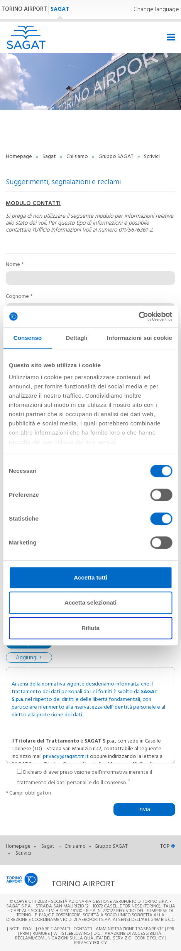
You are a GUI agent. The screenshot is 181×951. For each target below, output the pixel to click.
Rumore (41, 934)
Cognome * (19, 297)
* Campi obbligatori (28, 793)
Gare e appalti (54, 929)
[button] (71, 879)
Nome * (15, 265)
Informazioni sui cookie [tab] (139, 337)
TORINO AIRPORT (24, 9)
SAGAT (60, 9)
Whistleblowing (71, 934)
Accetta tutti (90, 577)
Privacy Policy (90, 943)
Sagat (49, 156)
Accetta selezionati (90, 602)
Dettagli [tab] (77, 337)
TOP (167, 846)
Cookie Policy (149, 938)
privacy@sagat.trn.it (66, 756)
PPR (170, 929)
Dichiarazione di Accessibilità (127, 934)
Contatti (83, 929)
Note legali (22, 929)
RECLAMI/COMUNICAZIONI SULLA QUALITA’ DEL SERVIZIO (73, 938)
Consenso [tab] (28, 337)
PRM (24, 934)
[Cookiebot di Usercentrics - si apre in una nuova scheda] (138, 316)
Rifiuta (90, 628)
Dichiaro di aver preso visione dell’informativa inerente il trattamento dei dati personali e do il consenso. (84, 778)
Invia (144, 810)
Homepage (19, 156)
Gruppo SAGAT (116, 156)
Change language (156, 9)
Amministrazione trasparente (130, 929)
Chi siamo (77, 156)
